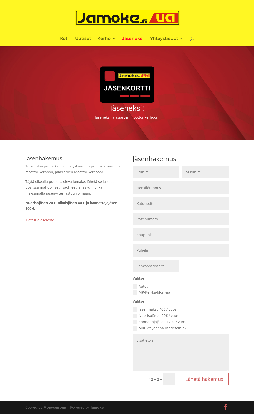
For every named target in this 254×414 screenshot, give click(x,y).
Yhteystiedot (164, 39)
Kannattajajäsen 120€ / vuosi (160, 321)
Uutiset (83, 39)
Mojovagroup (54, 407)
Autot (140, 286)
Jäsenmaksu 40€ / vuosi (155, 309)
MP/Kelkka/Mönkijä (151, 292)
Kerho (104, 39)
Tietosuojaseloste (39, 220)
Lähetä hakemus (204, 379)
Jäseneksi (133, 39)
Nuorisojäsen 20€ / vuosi (156, 315)
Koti (64, 39)
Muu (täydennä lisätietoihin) (159, 328)
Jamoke (97, 407)
